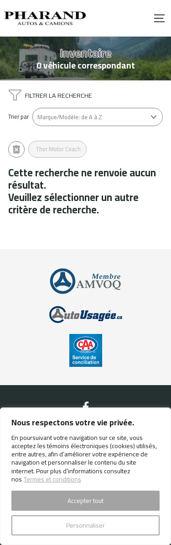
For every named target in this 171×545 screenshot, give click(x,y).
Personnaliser (85, 525)
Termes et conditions (52, 479)
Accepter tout (85, 501)
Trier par (18, 116)
